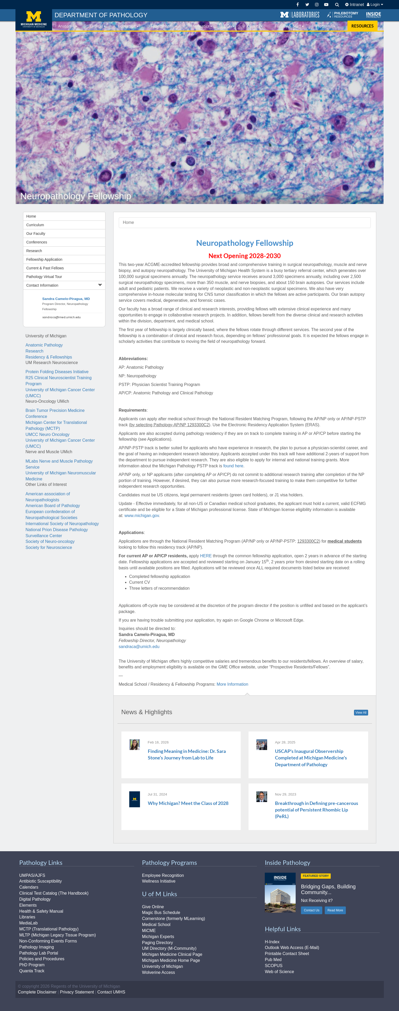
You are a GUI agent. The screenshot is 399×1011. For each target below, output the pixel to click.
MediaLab (28, 923)
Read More (335, 910)
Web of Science (279, 971)
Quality (254, 26)
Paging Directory (157, 942)
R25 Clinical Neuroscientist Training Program (59, 381)
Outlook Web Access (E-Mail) (292, 947)
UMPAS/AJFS (32, 875)
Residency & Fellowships (49, 357)
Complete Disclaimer (37, 992)
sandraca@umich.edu (139, 646)
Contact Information (64, 285)
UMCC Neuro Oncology (48, 434)
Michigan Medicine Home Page (171, 960)
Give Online (153, 907)
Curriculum (35, 225)
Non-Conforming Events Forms (48, 941)
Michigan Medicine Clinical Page (172, 954)
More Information (232, 684)
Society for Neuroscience (49, 547)
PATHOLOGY (101, 15)
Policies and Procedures (42, 959)
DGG (229, 26)
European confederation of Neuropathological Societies (51, 514)
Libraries (27, 917)
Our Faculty (35, 233)
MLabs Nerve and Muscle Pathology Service (59, 464)
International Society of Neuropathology (62, 523)
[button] (299, 15)
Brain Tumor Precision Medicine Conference (55, 413)
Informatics (200, 26)
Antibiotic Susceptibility (40, 881)
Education (128, 26)
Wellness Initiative (159, 881)
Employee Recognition (163, 875)
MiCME (149, 930)
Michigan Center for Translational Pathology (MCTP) (56, 425)
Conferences (36, 242)
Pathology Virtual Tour (44, 277)
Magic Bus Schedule (161, 912)
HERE (206, 556)
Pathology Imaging (36, 947)
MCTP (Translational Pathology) (49, 929)
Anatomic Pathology (44, 345)
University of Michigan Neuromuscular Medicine (61, 476)
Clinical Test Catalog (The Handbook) (54, 893)
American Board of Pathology (53, 505)
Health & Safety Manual (41, 911)
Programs (325, 26)
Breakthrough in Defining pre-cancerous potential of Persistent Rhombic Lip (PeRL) (316, 809)
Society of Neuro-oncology (50, 541)
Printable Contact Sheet (287, 953)
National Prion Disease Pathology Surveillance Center (57, 532)
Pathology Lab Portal (38, 953)
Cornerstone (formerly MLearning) (173, 918)
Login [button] (375, 4)
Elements (28, 905)
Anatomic (67, 26)
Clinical (98, 26)
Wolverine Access (158, 972)
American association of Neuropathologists (48, 497)
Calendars (28, 887)
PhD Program (32, 965)
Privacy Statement (77, 992)
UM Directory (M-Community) (169, 948)
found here (233, 466)
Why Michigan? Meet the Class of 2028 (188, 803)
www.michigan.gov (142, 515)
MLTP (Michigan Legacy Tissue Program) (57, 935)
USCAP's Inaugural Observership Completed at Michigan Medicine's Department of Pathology (311, 757)
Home (31, 216)
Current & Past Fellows (45, 268)
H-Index (272, 942)
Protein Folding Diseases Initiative (57, 372)
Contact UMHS (111, 992)
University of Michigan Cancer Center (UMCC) (60, 393)
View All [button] (361, 712)
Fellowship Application (44, 259)
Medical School (156, 924)
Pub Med (273, 959)
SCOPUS (274, 965)
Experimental (164, 26)
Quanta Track (31, 971)
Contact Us (311, 910)
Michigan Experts (158, 936)
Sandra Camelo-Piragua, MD (66, 299)
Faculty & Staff (289, 26)
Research (34, 251)
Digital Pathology (35, 899)
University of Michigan (162, 966)
